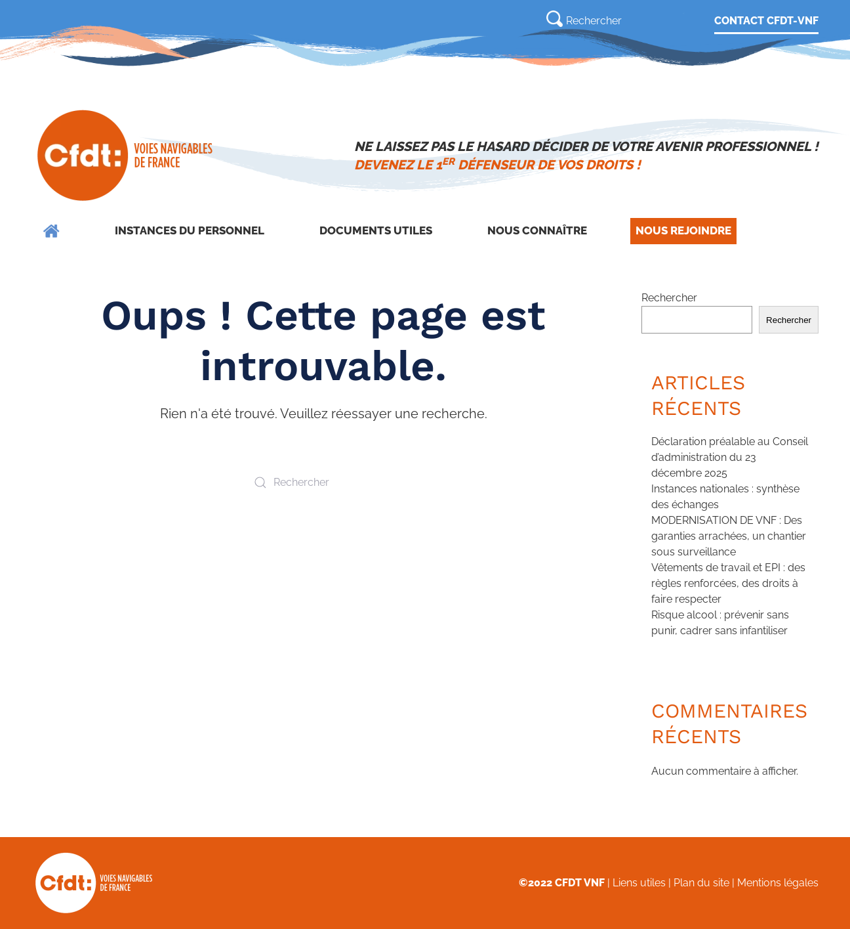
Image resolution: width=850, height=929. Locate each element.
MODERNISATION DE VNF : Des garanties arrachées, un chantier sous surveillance (728, 536)
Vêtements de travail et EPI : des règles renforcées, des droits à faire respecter (728, 583)
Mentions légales (778, 882)
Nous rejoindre (683, 230)
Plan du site (701, 882)
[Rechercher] (616, 20)
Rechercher (669, 298)
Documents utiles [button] (375, 230)
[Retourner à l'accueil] (126, 155)
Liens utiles (639, 882)
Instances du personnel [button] (189, 230)
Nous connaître (537, 230)
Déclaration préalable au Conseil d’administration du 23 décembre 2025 (729, 457)
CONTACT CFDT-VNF (766, 20)
